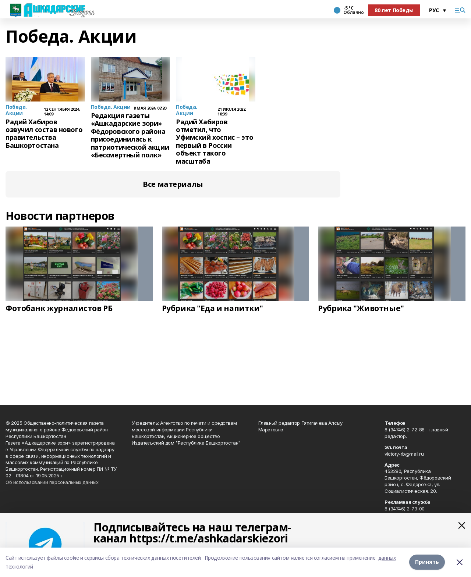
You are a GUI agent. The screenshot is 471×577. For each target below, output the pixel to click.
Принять (427, 562)
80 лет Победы (394, 10)
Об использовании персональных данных (52, 482)
